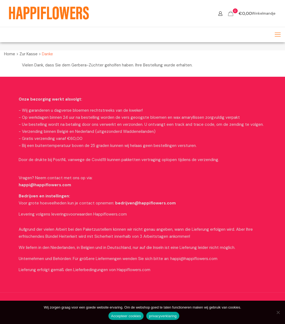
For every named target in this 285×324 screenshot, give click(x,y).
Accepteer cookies (126, 316)
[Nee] (278, 312)
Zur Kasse (28, 54)
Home (9, 54)
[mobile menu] (277, 34)
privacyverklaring (163, 316)
